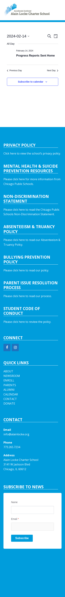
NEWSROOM (11, 376)
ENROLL (8, 380)
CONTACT (10, 399)
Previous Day (14, 70)
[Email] (32, 527)
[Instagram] (15, 347)
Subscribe (22, 538)
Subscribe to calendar (30, 81)
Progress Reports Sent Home (35, 55)
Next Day (52, 70)
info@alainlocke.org (16, 434)
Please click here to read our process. (27, 296)
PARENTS (9, 385)
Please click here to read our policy (25, 270)
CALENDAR (10, 394)
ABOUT (8, 371)
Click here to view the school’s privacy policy (31, 153)
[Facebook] (6, 347)
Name (14, 502)
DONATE (9, 403)
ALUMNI (9, 390)
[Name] (32, 510)
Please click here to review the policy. (27, 322)
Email (15, 519)
